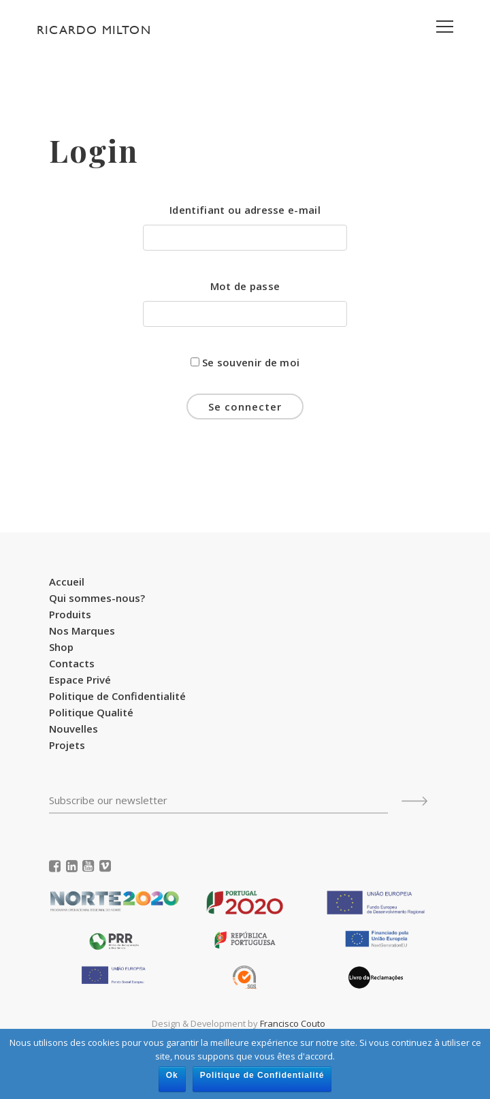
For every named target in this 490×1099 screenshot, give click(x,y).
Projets (67, 745)
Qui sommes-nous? (97, 598)
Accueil (66, 581)
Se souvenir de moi (245, 362)
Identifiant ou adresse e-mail (245, 210)
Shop (61, 647)
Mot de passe (245, 286)
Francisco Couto (292, 1023)
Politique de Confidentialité (117, 696)
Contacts (72, 663)
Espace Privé (80, 679)
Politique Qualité (91, 712)
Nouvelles (73, 728)
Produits (70, 614)
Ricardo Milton (94, 29)
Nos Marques (82, 630)
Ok (172, 1075)
